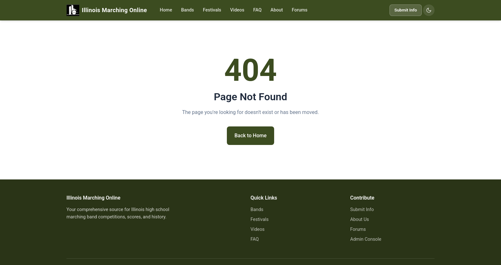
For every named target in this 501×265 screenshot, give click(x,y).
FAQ (257, 10)
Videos (237, 10)
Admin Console (365, 239)
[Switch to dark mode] (429, 10)
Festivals (212, 10)
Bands (187, 10)
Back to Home (251, 135)
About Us (359, 219)
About (277, 10)
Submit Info (405, 9)
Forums (299, 10)
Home (166, 10)
